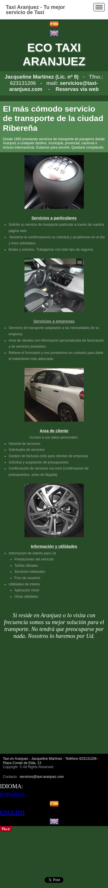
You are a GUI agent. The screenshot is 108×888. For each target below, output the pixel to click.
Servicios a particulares (54, 218)
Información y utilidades (54, 546)
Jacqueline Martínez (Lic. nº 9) (42, 77)
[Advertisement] (54, 700)
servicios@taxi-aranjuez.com (42, 777)
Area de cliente (54, 431)
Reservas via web (77, 89)
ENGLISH (12, 812)
